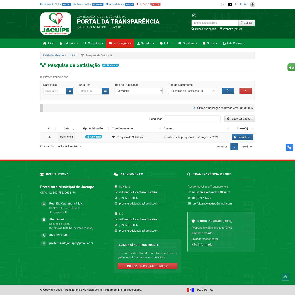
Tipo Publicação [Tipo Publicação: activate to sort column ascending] (93, 128)
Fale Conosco (234, 43)
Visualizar (242, 137)
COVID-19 (148, 4)
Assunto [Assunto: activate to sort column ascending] (169, 128)
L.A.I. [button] (166, 43)
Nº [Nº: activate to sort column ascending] (48, 128)
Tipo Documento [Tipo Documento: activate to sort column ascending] (122, 128)
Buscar (246, 22)
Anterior (222, 146)
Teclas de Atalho (55, 4)
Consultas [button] (93, 43)
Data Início (50, 84)
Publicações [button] (120, 43)
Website (231, 28)
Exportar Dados (239, 118)
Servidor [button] (145, 43)
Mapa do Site (88, 4)
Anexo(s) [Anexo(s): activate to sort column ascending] (242, 128)
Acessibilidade (120, 4)
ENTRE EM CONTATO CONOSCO (147, 266)
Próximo (246, 146)
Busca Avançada (204, 28)
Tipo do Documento (180, 84)
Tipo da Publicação (126, 84)
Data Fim (84, 84)
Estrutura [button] (69, 43)
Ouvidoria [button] (187, 43)
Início (49, 43)
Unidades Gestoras (54, 55)
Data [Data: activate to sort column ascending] (66, 128)
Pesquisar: (185, 119)
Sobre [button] (210, 43)
